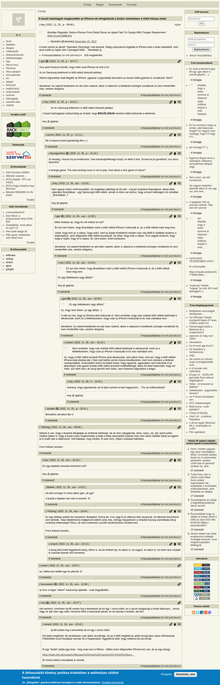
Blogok (100, 4)
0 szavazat (45, 95)
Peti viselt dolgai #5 (16, 231)
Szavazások (115, 4)
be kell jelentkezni (72, 55)
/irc (7, 78)
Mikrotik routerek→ (16, 176)
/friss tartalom (13, 71)
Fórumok (132, 4)
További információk (112, 682)
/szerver (10, 95)
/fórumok (11, 68)
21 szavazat (197, 470)
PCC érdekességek (200, 403)
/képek (9, 81)
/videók (10, 105)
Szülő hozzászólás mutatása (179, 102)
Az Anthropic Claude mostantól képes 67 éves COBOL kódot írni (203, 320)
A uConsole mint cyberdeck (198, 370)
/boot (9, 41)
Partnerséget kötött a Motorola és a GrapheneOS (200, 329)
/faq (8, 61)
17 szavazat (197, 495)
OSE (191, 355)
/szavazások (13, 91)
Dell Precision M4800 (17, 172)
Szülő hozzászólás (174, 102)
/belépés (10, 44)
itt (100, 50)
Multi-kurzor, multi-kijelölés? (199, 408)
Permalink (179, 61)
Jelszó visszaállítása (200, 55)
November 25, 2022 (86, 41)
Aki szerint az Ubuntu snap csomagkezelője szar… (201, 362)
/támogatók (12, 98)
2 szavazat (48, 127)
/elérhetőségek (14, 58)
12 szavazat (197, 529)
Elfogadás (166, 674)
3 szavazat (45, 453)
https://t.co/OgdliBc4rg (59, 35)
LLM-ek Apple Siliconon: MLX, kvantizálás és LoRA (202, 425)
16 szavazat (197, 509)
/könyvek (11, 85)
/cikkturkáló (12, 51)
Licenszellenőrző (15, 212)
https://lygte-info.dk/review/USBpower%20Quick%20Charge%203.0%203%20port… (88, 654)
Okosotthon (195, 342)
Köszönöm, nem (185, 674)
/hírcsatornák (13, 75)
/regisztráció (12, 88)
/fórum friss (12, 65)
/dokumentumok (14, 54)
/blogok (10, 48)
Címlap (87, 4)
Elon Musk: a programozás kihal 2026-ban (19, 218)
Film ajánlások (197, 432)
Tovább (31, 199)
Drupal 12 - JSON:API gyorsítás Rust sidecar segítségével (201, 377)
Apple (178, 24)
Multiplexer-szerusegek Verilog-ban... (202, 312)
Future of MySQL (198, 413)
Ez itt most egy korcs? (201, 345)
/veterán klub (13, 102)
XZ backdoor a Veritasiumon (197, 351)
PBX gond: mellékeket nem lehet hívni (18, 236)
